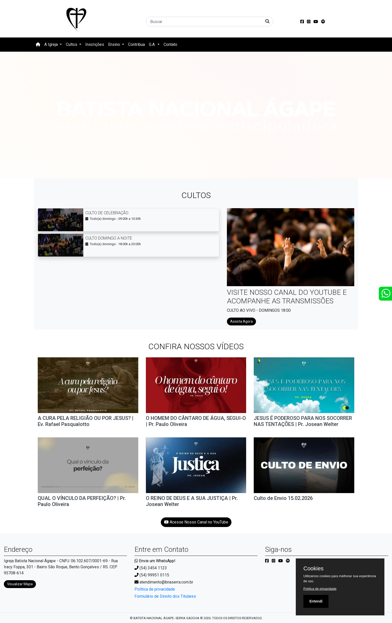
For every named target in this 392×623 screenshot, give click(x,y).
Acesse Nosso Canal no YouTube (196, 522)
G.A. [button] (152, 44)
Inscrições (94, 44)
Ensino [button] (114, 44)
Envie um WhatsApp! (154, 560)
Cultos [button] (72, 44)
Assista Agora (241, 321)
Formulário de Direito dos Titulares (165, 596)
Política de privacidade (154, 589)
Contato (170, 44)
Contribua (136, 44)
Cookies (313, 568)
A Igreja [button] (51, 44)
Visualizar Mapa (20, 584)
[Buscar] (209, 21)
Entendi (315, 601)
